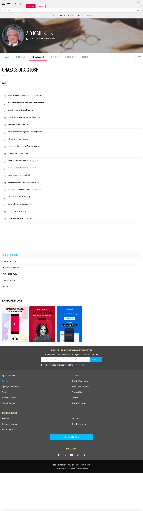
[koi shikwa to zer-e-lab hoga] (74, 197)
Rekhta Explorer (79, 403)
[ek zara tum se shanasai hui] (74, 175)
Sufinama (76, 418)
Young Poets (9, 280)
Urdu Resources (9, 398)
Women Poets (10, 274)
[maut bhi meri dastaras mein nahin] (74, 168)
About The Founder (80, 387)
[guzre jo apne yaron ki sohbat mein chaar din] (74, 95)
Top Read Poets (10, 261)
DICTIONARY (69, 15)
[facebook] (59, 455)
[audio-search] (138, 10)
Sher (55, 57)
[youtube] (71, 455)
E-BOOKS (88, 15)
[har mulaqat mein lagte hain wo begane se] (74, 132)
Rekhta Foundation (80, 381)
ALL (7, 57)
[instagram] (78, 455)
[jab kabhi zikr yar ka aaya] (74, 139)
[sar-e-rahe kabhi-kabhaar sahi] (74, 204)
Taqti (4, 392)
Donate (41, 6)
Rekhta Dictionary (10, 424)
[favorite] (4, 97)
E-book (71, 57)
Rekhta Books (8, 429)
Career (75, 398)
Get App (31, 6)
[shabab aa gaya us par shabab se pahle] (74, 182)
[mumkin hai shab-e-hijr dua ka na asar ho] (74, 189)
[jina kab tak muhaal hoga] (74, 153)
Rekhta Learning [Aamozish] (79, 424)
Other (87, 57)
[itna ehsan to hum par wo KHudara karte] (74, 117)
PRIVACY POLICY (59, 465)
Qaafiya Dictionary (10, 387)
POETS (53, 15)
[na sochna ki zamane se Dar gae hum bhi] (74, 146)
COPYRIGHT (85, 465)
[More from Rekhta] (139, 3)
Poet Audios (9, 286)
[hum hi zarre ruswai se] (74, 211)
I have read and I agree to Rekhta (63, 364)
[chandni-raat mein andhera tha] (74, 110)
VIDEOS (80, 15)
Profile (21, 57)
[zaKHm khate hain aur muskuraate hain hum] (74, 103)
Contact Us (77, 392)
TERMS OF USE (73, 465)
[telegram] (84, 455)
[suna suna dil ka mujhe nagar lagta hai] (74, 160)
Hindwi (5, 418)
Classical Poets (11, 267)
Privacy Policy (80, 364)
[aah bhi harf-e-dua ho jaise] (74, 124)
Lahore (46, 38)
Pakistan (53, 38)
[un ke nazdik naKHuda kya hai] (74, 218)
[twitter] (65, 455)
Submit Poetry (8, 403)
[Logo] (11, 3)
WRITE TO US (72, 437)
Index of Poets (10, 255)
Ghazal (39, 57)
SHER (60, 15)
